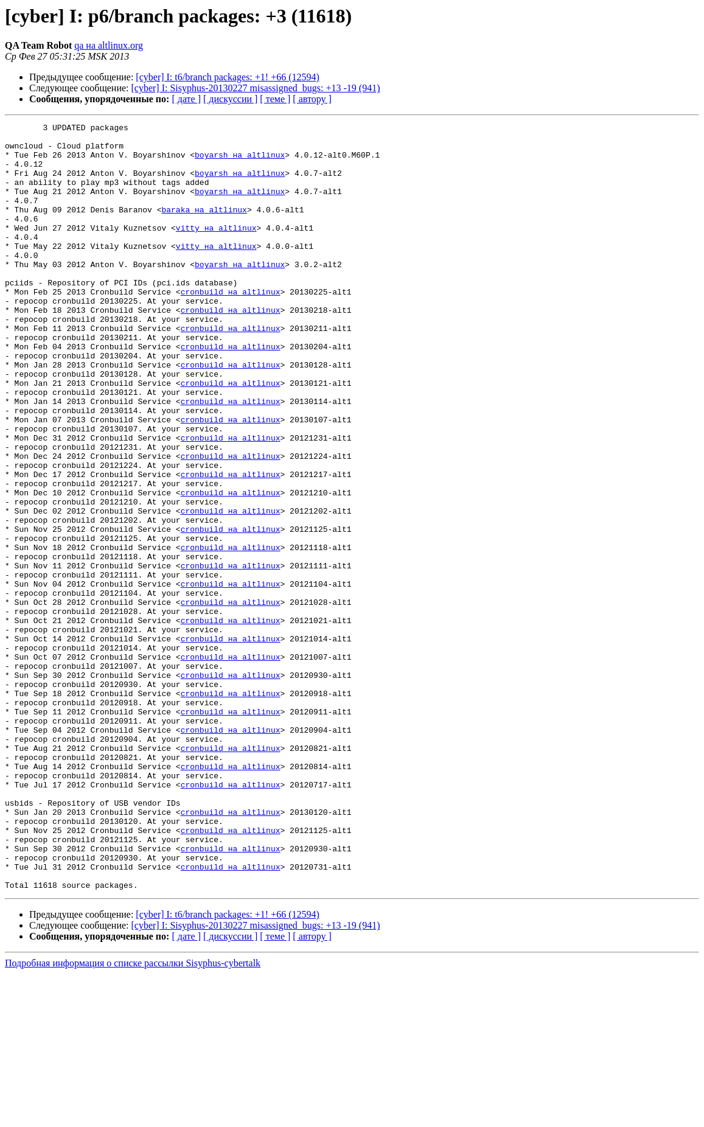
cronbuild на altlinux (231, 326)
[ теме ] (275, 99)
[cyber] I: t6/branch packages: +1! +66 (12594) (227, 77)
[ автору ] (312, 99)
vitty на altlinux (216, 249)
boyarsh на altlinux (240, 161)
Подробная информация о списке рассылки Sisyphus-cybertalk (132, 1116)
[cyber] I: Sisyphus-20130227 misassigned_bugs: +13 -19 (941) (255, 88)
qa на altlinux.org (108, 45)
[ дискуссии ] (230, 99)
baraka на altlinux (203, 227)
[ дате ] (186, 99)
